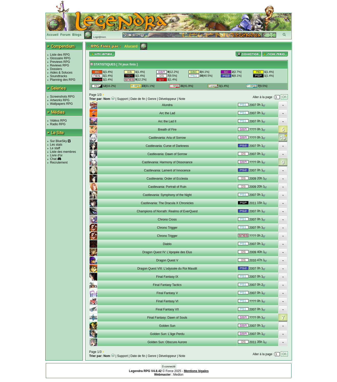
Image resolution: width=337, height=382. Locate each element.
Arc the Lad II (167, 121)
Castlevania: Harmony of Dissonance (167, 162)
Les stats (56, 144)
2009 (252, 178)
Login (96, 37)
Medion (178, 374)
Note (182, 99)
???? (252, 129)
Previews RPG (60, 62)
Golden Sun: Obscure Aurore (167, 342)
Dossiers (56, 69)
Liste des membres (63, 152)
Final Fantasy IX (167, 277)
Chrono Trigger (167, 227)
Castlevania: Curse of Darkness (167, 146)
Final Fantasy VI (167, 301)
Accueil (53, 35)
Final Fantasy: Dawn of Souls (167, 317)
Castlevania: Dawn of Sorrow (167, 154)
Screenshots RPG (62, 96)
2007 (252, 105)
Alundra (167, 105)
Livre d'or (56, 155)
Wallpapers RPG (61, 104)
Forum (65, 35)
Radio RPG (58, 124)
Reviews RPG (59, 65)
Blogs (77, 35)
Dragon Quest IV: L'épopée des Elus (167, 252)
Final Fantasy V (167, 293)
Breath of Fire (167, 129)
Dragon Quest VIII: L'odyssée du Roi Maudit (167, 268)
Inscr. (103, 37)
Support (122, 99)
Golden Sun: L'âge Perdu (167, 334)
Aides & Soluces (61, 72)
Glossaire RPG (60, 58)
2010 (252, 260)
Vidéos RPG (58, 120)
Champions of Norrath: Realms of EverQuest (167, 211)
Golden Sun (167, 326)
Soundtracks (58, 76)
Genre (152, 99)
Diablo (167, 244)
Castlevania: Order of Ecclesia (167, 178)
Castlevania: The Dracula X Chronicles (167, 203)
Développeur (167, 99)
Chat (53, 159)
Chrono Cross (167, 219)
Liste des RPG (60, 54)
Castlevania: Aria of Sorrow (167, 138)
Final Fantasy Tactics (167, 285)
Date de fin (138, 99)
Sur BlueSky (60, 141)
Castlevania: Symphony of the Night (167, 195)
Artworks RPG (60, 100)
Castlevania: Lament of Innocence (167, 170)
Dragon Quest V (167, 260)
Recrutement (59, 162)
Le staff (55, 148)
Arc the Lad (167, 113)
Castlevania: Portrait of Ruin (167, 187)
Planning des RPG (62, 80)
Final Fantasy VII (167, 309)
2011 (252, 203)
